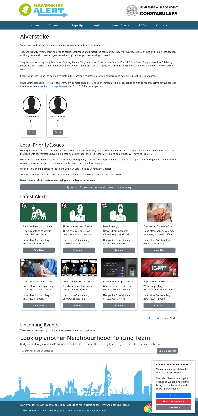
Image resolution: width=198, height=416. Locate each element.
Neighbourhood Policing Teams (91, 410)
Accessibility (65, 410)
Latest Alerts (120, 25)
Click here (150, 318)
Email (32, 132)
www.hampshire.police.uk (52, 86)
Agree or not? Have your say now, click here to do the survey (99, 187)
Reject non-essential (174, 401)
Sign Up (77, 25)
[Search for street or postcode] (88, 351)
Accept (173, 395)
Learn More (173, 407)
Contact (161, 25)
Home (35, 25)
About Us (55, 25)
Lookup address (167, 350)
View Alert (38, 250)
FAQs (142, 25)
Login (97, 25)
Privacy (52, 410)
